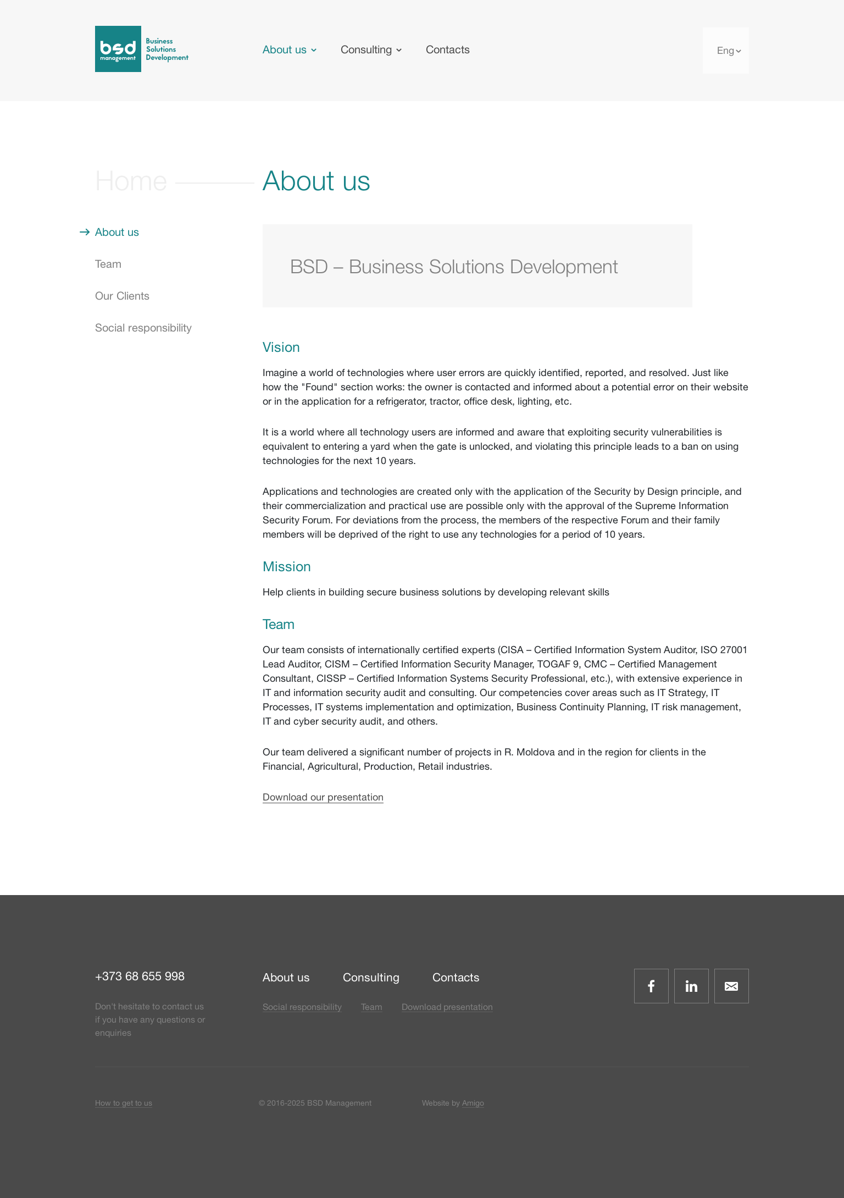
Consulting (366, 49)
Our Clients (122, 295)
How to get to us (123, 1102)
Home (131, 180)
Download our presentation (323, 797)
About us (285, 49)
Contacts (448, 49)
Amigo (473, 1102)
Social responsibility (143, 327)
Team (108, 263)
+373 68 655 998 (140, 976)
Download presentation (447, 1007)
